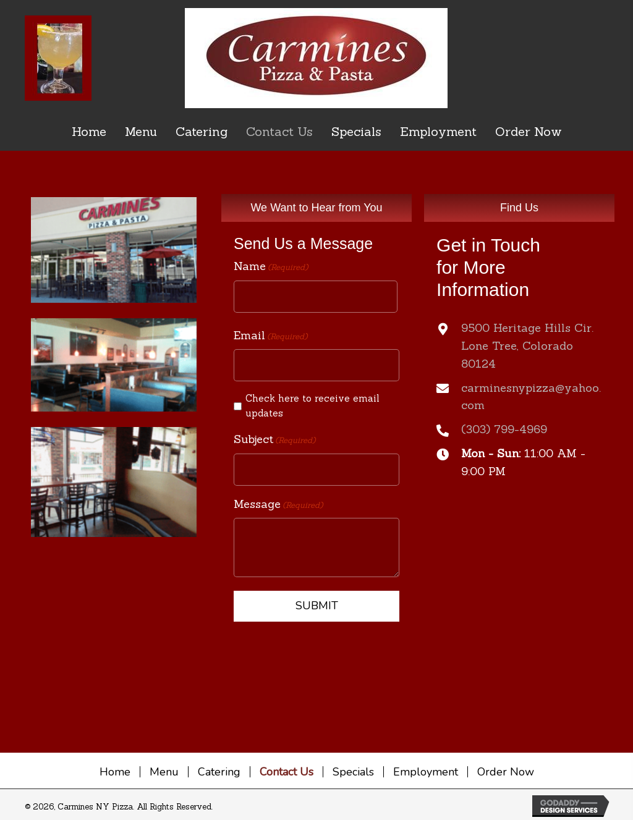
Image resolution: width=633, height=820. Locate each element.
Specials (353, 771)
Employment (425, 771)
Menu (164, 771)
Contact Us (286, 771)
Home (115, 771)
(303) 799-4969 (504, 429)
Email (270, 336)
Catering (219, 771)
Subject (274, 439)
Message (278, 504)
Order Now (505, 771)
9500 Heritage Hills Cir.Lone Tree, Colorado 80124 (527, 346)
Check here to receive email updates (312, 405)
